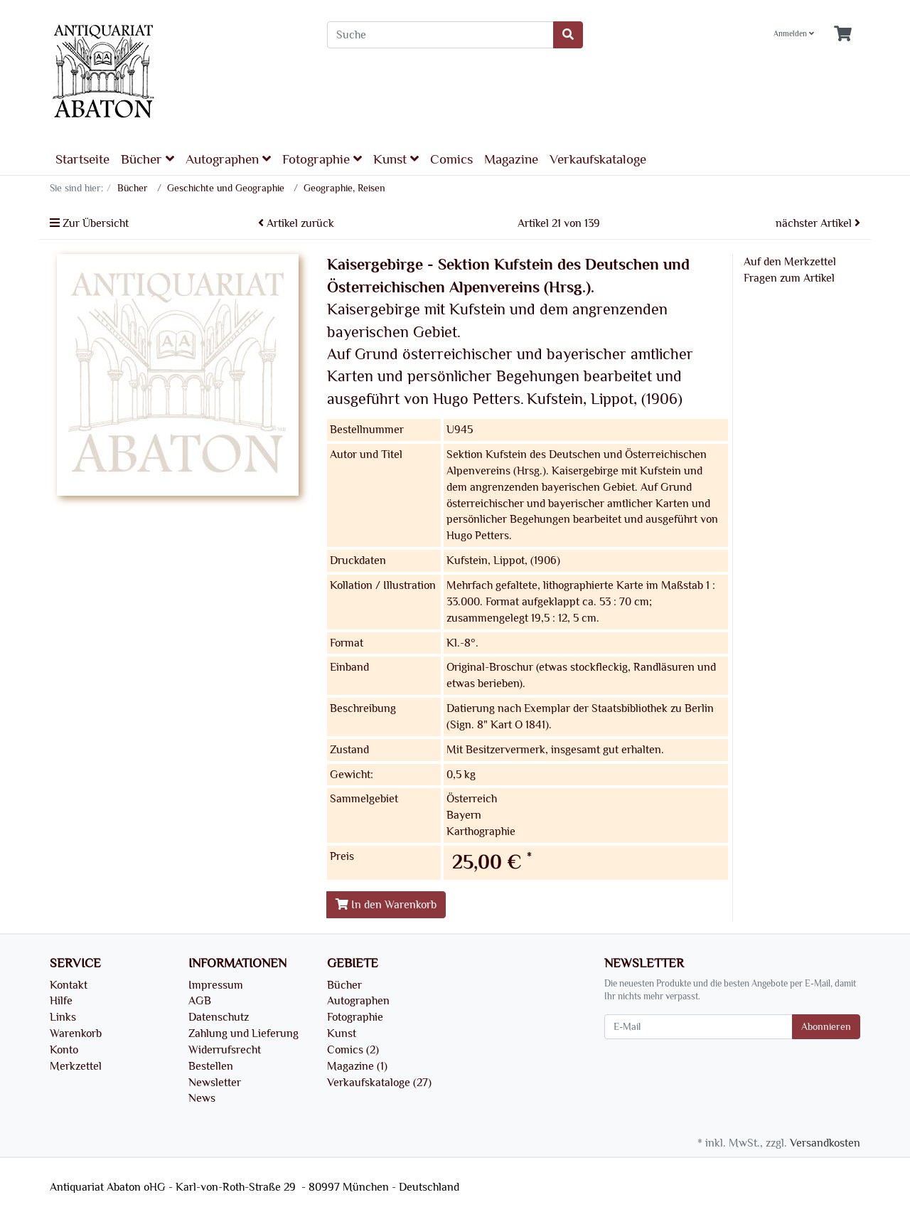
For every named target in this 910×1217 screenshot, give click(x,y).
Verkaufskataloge (598, 159)
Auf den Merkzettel (790, 261)
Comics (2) (353, 1049)
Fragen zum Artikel (789, 278)
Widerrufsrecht (224, 1049)
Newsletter (214, 1082)
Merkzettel (76, 1066)
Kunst (396, 159)
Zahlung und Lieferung (243, 1033)
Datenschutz (218, 1017)
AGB (199, 1000)
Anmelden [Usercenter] (794, 33)
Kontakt (68, 985)
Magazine (511, 159)
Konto (64, 1049)
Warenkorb (76, 1033)
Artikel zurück (296, 223)
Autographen (228, 159)
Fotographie (322, 159)
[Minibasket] (842, 34)
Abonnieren (826, 1026)
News (201, 1098)
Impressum (215, 985)
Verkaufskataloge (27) (379, 1082)
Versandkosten (825, 1143)
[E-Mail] (698, 1026)
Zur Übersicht (89, 223)
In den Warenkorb (386, 904)
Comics (451, 159)
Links (63, 1017)
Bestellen (210, 1066)
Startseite (82, 159)
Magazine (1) (357, 1066)
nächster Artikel (818, 223)
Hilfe (61, 1000)
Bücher (147, 159)
